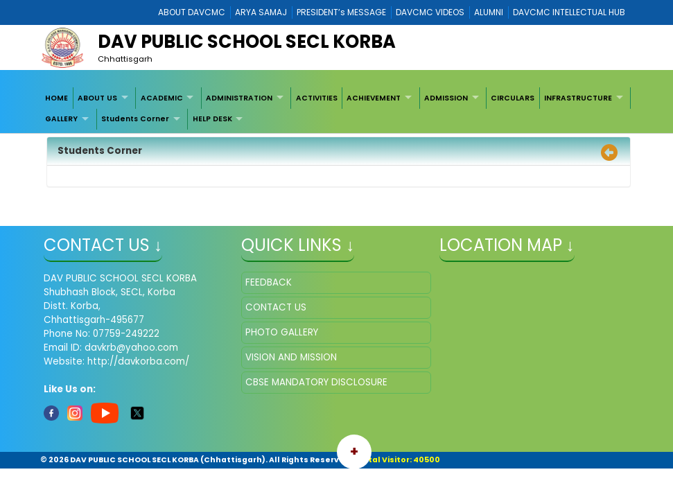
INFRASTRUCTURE (578, 98)
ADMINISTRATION (239, 98)
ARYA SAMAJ (261, 12)
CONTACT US (275, 307)
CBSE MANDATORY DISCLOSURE (316, 382)
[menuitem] (57, 97)
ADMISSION (446, 98)
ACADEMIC (162, 98)
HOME (56, 98)
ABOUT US (97, 98)
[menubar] (336, 108)
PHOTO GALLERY (281, 332)
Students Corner (135, 119)
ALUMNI (488, 12)
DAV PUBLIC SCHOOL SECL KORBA (247, 41)
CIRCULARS (512, 98)
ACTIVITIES (317, 98)
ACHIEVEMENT (374, 98)
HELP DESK (212, 119)
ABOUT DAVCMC (191, 12)
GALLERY (61, 119)
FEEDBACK (268, 282)
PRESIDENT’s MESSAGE (341, 12)
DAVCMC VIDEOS (430, 12)
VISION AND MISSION (291, 357)
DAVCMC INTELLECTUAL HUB (569, 12)
